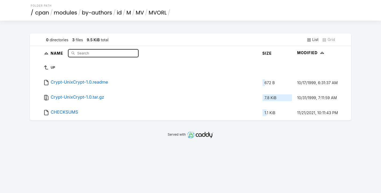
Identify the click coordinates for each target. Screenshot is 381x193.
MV (140, 12)
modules (65, 12)
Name (57, 53)
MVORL (158, 12)
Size (267, 53)
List (312, 39)
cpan (42, 12)
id (119, 12)
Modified (311, 52)
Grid (328, 39)
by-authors (97, 12)
